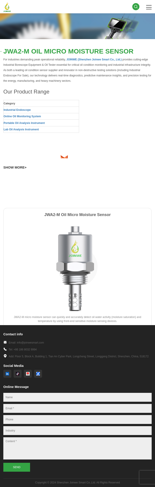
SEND (16, 467)
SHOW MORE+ (15, 167)
